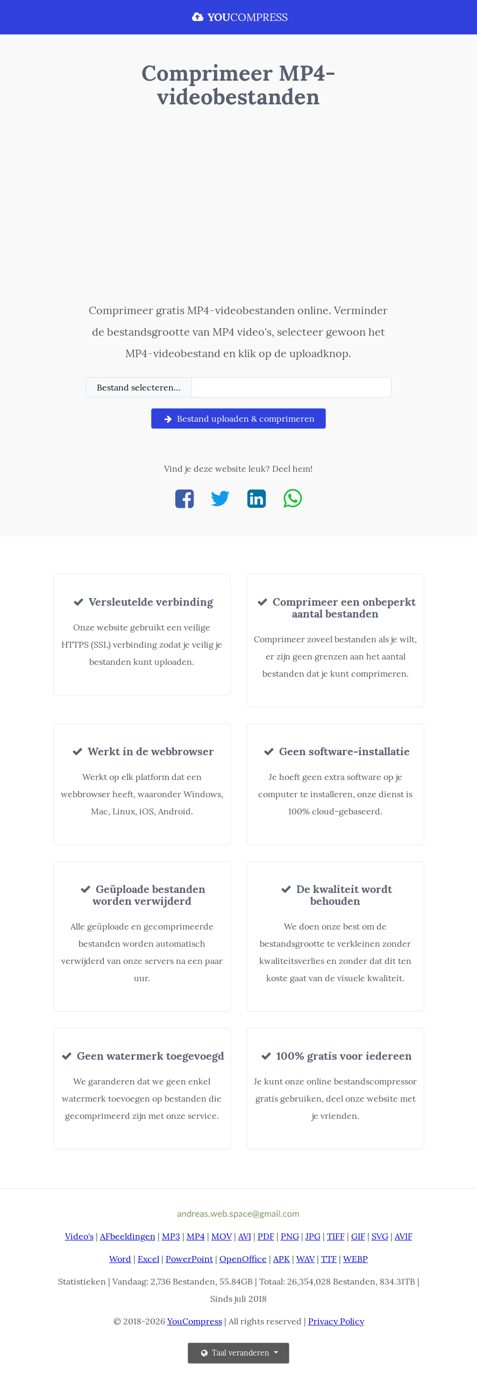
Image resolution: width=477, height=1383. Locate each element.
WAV (305, 1258)
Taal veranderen (235, 1353)
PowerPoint (189, 1258)
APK (281, 1258)
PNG (290, 1236)
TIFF (336, 1236)
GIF (358, 1236)
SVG (380, 1236)
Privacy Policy (336, 1321)
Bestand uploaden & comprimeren (238, 418)
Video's (79, 1236)
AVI (244, 1236)
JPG (313, 1236)
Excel (148, 1258)
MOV (221, 1236)
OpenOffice (243, 1258)
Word (120, 1258)
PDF (266, 1236)
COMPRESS (239, 17)
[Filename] (291, 387)
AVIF (403, 1236)
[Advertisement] (239, 208)
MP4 (196, 1236)
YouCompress (194, 1321)
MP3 (171, 1236)
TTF (329, 1258)
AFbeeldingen (127, 1236)
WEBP (355, 1258)
